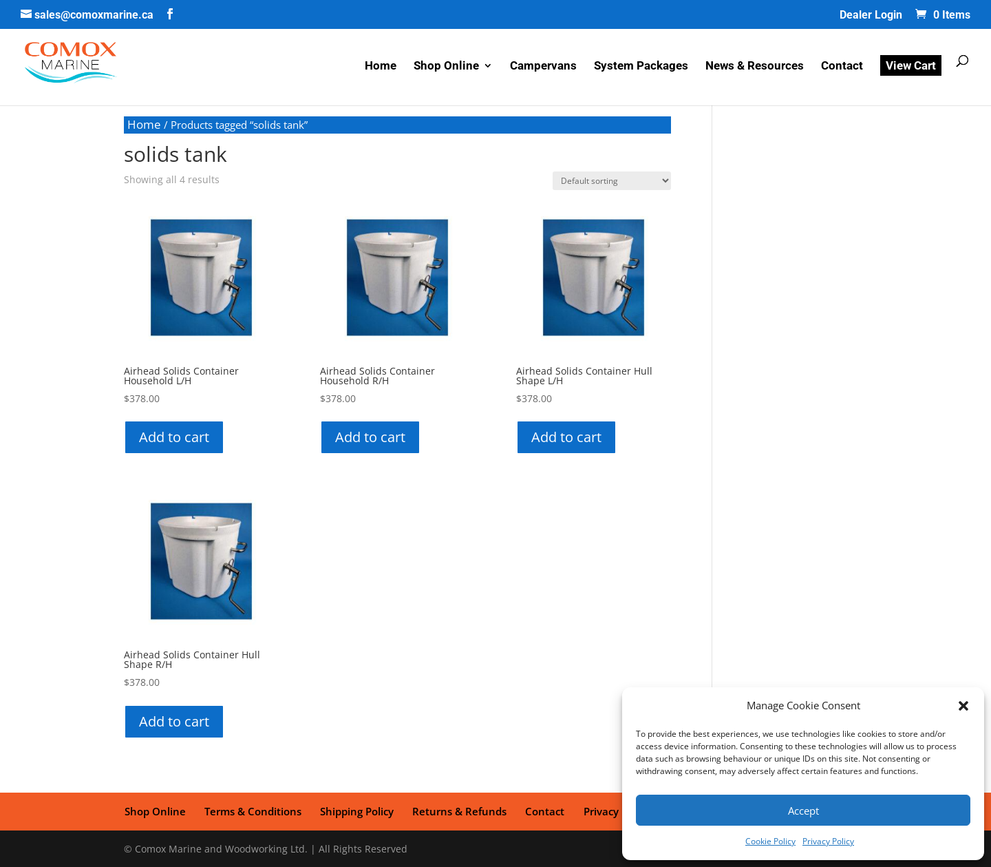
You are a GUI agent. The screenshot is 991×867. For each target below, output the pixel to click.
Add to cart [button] (174, 437)
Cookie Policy (770, 841)
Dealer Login (871, 15)
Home (380, 67)
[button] (963, 706)
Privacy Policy (828, 841)
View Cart (911, 66)
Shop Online (446, 67)
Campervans (543, 67)
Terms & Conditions (251, 810)
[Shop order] (612, 180)
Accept (803, 810)
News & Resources (754, 67)
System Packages (641, 67)
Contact (842, 67)
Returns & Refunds (456, 810)
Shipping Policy (355, 810)
